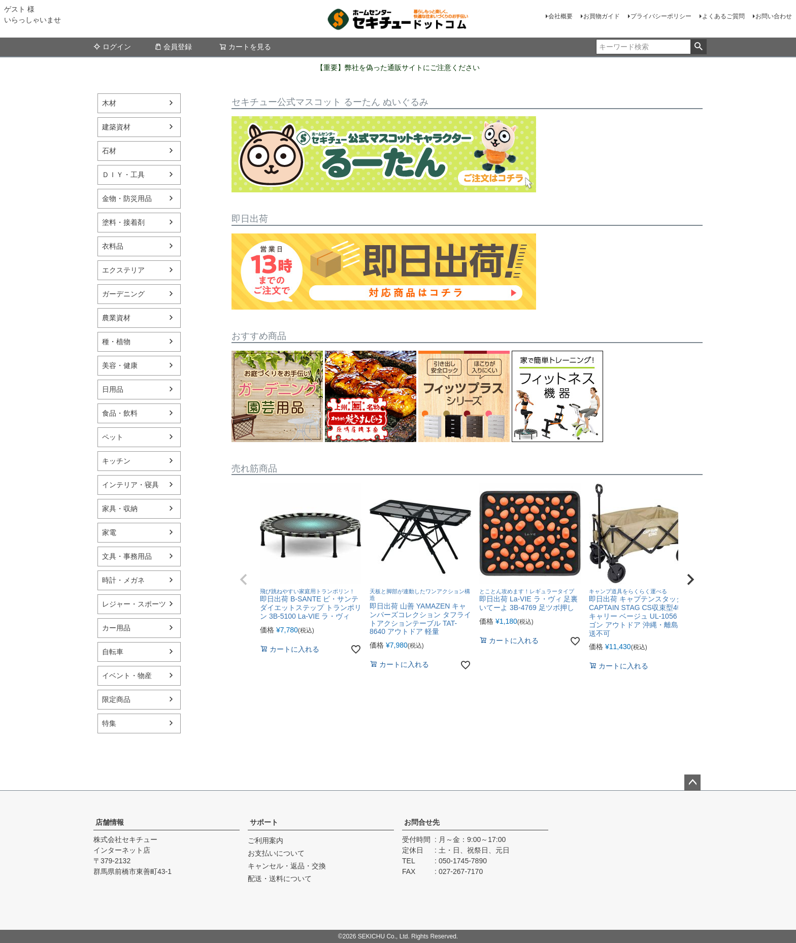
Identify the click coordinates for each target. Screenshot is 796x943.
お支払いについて (276, 853)
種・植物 (116, 342)
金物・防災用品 (127, 198)
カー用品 (116, 628)
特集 (109, 723)
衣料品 (112, 246)
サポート (264, 822)
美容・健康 (120, 365)
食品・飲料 (120, 413)
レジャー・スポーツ (134, 604)
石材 (109, 151)
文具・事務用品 (127, 556)
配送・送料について (280, 878)
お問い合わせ (773, 16)
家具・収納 (120, 508)
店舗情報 (109, 822)
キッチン (116, 461)
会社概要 (560, 16)
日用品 (112, 389)
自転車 (112, 652)
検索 (698, 47)
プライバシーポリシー (661, 16)
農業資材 (116, 318)
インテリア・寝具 (130, 485)
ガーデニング (123, 294)
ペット (112, 437)
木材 (109, 103)
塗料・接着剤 (123, 222)
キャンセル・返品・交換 (287, 866)
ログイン (112, 47)
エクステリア (123, 270)
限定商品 (116, 699)
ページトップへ (692, 782)
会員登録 (173, 47)
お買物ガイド (601, 16)
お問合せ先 (422, 822)
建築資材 (116, 127)
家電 (109, 532)
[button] (243, 579)
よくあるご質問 (723, 16)
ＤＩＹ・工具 (123, 175)
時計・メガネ (123, 580)
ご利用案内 (265, 840)
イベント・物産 (127, 675)
